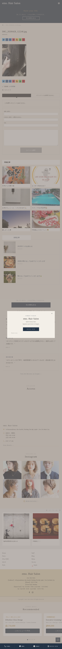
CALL (7, 646)
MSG (21, 646)
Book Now (31, 329)
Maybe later (14, 333)
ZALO (36, 646)
